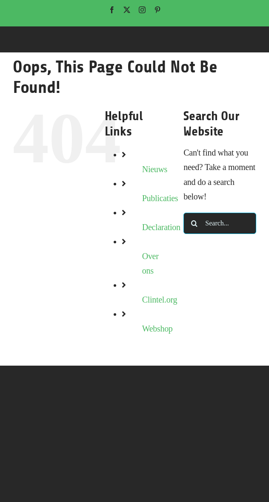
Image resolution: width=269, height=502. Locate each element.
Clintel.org (159, 299)
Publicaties (160, 198)
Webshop (157, 328)
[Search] (194, 223)
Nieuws (154, 169)
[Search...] (219, 223)
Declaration (161, 227)
